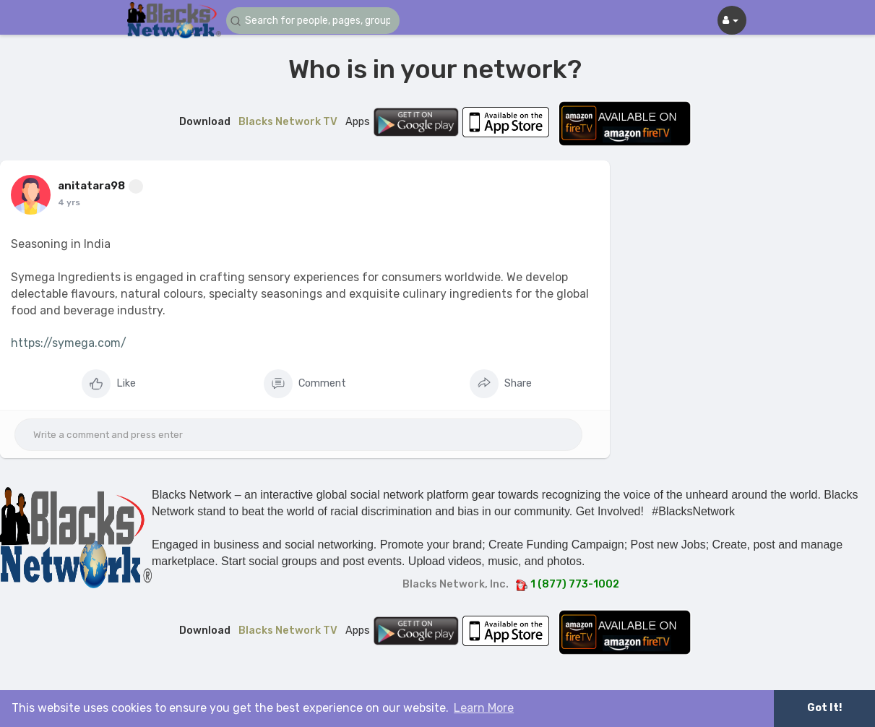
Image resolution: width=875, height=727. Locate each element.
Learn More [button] (484, 708)
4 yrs (69, 202)
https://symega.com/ (68, 343)
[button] (313, 20)
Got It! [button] (824, 708)
